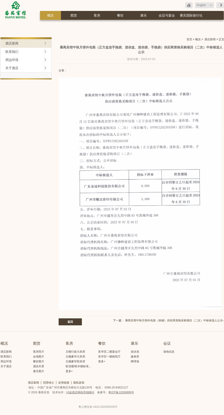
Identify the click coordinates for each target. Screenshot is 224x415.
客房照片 (38, 351)
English (201, 5)
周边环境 (11, 60)
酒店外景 (38, 366)
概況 (50, 15)
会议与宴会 (167, 15)
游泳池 (135, 351)
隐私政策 (78, 382)
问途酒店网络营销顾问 (80, 392)
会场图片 (38, 356)
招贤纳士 (48, 382)
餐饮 (120, 15)
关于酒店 (11, 68)
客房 (97, 15)
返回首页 (189, 5)
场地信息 (168, 351)
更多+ (69, 371)
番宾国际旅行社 (191, 15)
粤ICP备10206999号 (121, 392)
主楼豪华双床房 (75, 361)
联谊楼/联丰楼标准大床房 (81, 366)
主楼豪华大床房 (75, 356)
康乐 (143, 15)
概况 (4, 343)
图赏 (73, 15)
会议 (167, 343)
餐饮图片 (38, 361)
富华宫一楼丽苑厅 (109, 356)
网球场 (135, 361)
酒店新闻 (210, 39)
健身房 (135, 356)
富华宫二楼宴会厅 (109, 351)
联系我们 (11, 52)
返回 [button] (70, 321)
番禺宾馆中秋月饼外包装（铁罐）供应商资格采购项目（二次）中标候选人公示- (174, 320)
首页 (189, 39)
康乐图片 (38, 371)
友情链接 (63, 382)
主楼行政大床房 (75, 351)
